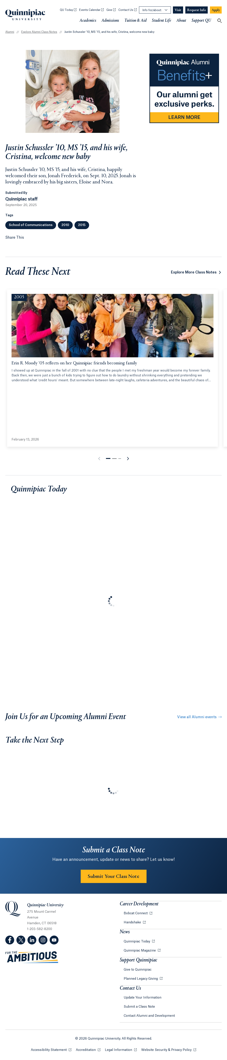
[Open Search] (219, 20)
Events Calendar (91, 10)
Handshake (133, 922)
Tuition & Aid (135, 20)
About (181, 20)
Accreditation (88, 1050)
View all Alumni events (199, 717)
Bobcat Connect (136, 913)
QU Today (68, 10)
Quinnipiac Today (137, 941)
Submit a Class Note (139, 1006)
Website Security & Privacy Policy (168, 1050)
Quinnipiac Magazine (140, 950)
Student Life (161, 20)
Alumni (9, 32)
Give (111, 10)
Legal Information (121, 1050)
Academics (88, 20)
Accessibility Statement (51, 1050)
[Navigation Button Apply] (216, 10)
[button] (108, 458)
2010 (65, 225)
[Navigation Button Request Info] (196, 10)
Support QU (201, 20)
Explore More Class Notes (194, 272)
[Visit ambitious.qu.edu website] (32, 957)
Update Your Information (142, 997)
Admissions (110, 20)
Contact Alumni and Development (149, 1015)
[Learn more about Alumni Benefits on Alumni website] (184, 88)
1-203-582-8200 (39, 929)
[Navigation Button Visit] (178, 10)
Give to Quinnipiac (137, 969)
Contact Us (127, 10)
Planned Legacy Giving (141, 978)
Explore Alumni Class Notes (39, 32)
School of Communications (31, 225)
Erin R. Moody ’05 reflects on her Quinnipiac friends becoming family (74, 363)
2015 (82, 225)
